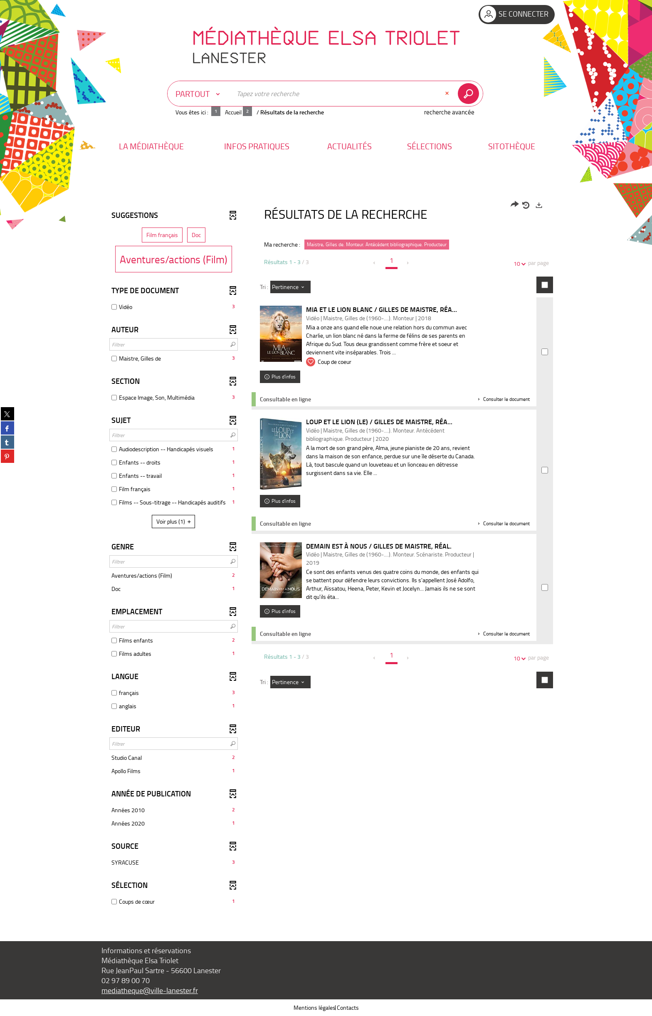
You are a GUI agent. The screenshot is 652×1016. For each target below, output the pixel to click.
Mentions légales (315, 1007)
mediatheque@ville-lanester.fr (149, 990)
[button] (151, 146)
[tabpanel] (326, 555)
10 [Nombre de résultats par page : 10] (518, 263)
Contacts (348, 1007)
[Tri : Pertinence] (290, 287)
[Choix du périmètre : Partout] (200, 93)
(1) (174, 521)
